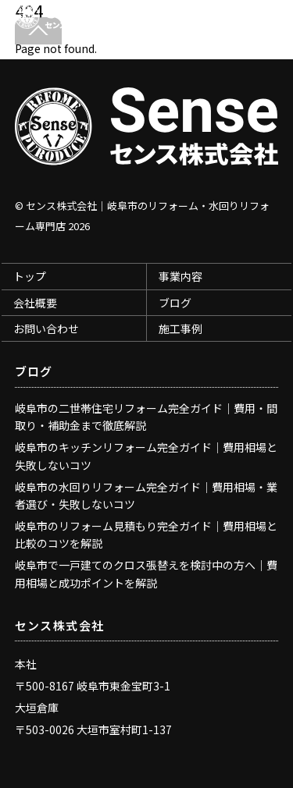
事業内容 (180, 276)
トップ (29, 276)
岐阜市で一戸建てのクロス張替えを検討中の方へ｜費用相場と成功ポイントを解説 (146, 573)
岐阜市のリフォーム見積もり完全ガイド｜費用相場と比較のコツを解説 (146, 534)
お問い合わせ (46, 328)
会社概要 (35, 303)
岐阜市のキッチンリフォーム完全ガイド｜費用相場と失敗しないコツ (146, 455)
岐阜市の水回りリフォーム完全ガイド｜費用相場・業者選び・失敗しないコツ (146, 495)
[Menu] (262, 20)
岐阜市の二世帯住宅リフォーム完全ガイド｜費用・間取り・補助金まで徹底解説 (146, 416)
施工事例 (180, 328)
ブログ (175, 303)
